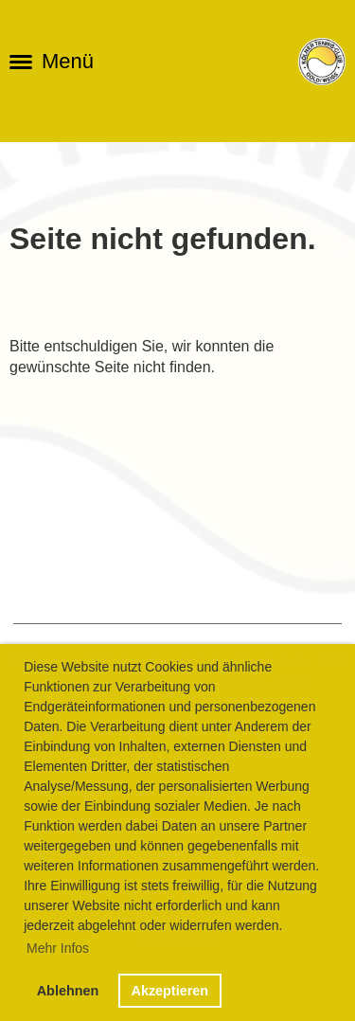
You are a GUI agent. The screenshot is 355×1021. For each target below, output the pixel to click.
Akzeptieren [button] (169, 990)
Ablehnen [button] (68, 990)
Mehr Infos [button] (58, 948)
